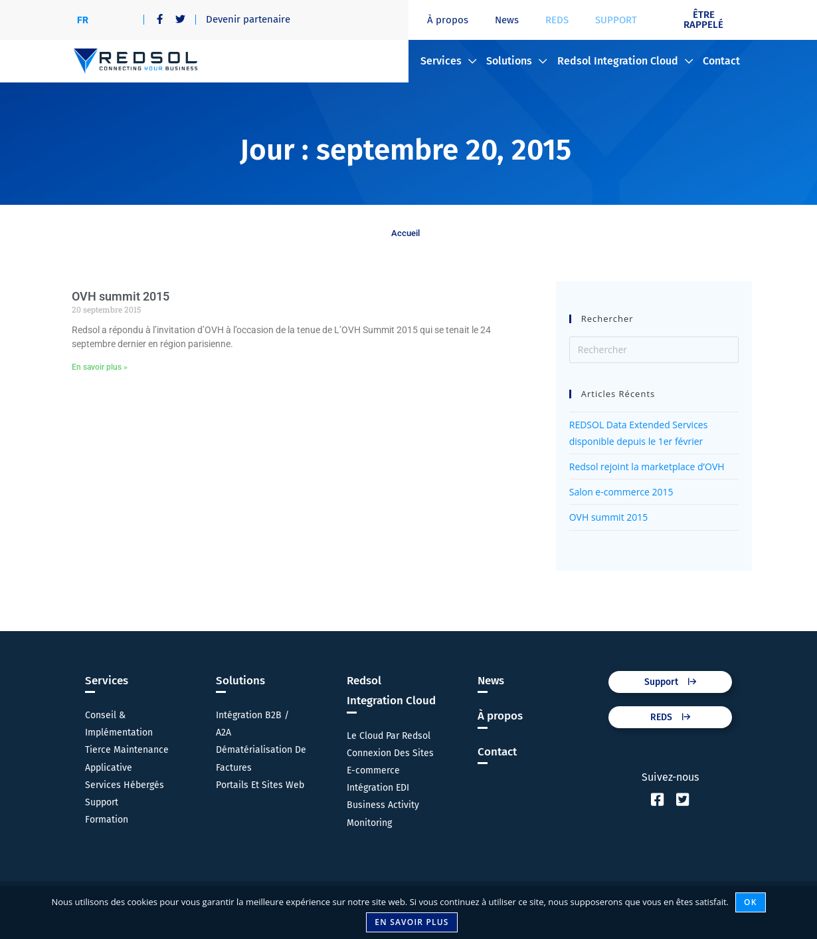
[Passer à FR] (82, 20)
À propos (447, 20)
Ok (750, 902)
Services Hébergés (124, 785)
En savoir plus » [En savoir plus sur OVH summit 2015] (100, 367)
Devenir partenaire (248, 19)
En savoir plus (411, 922)
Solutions (516, 61)
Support (101, 802)
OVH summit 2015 (120, 296)
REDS (557, 20)
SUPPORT (616, 20)
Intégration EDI (378, 787)
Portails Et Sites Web (260, 785)
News (507, 20)
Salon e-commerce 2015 (621, 491)
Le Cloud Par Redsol (388, 735)
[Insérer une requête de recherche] (654, 349)
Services (448, 61)
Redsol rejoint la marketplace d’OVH (647, 466)
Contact (721, 61)
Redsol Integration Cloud (625, 61)
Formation (106, 819)
